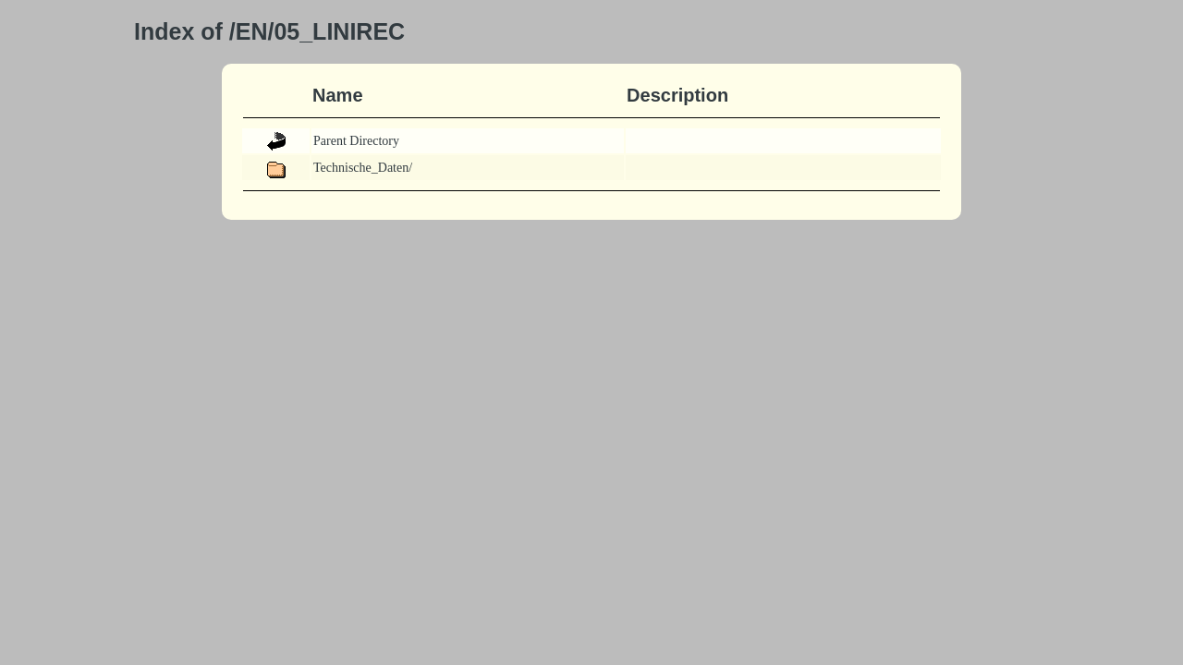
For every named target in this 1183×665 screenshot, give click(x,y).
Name (337, 95)
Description (677, 95)
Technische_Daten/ (362, 168)
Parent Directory (356, 141)
